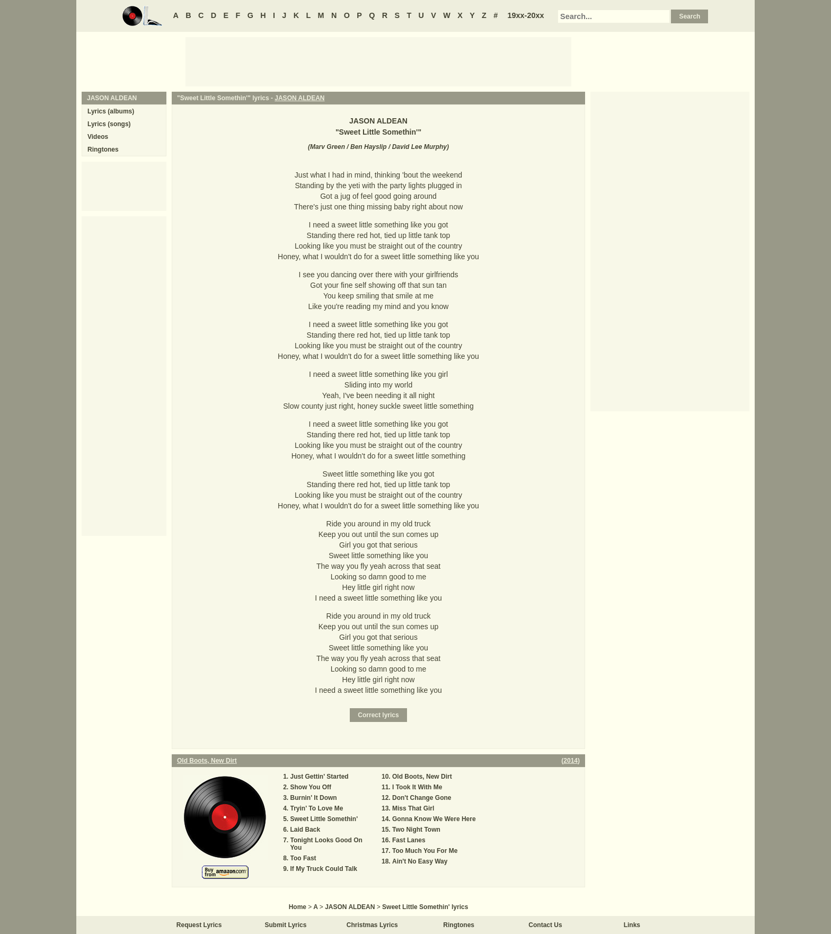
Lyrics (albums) (110, 111)
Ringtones (103, 149)
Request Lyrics (199, 925)
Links (632, 925)
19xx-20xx (526, 15)
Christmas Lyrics (372, 925)
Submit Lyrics (286, 925)
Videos (97, 136)
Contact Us (545, 925)
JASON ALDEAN (299, 98)
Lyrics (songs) (109, 124)
